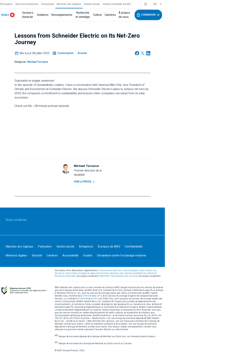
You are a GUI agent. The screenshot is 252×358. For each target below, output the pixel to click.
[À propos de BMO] (133, 257)
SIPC (169, 306)
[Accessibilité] (51, 267)
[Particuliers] (27, 3)
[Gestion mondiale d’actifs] (138, 3)
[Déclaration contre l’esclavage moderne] (104, 267)
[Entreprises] (68, 3)
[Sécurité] (206, 257)
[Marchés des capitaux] (90, 3)
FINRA (156, 306)
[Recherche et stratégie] (122, 15)
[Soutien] (69, 267)
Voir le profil (128, 184)
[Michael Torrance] (79, 62)
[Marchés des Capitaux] (40, 257)
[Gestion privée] (113, 3)
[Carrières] (157, 15)
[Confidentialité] (159, 257)
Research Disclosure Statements (161, 286)
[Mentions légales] (184, 257)
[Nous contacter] (37, 227)
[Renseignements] (95, 15)
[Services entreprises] (47, 3)
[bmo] (31, 15)
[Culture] (144, 15)
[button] (211, 15)
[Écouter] (124, 54)
